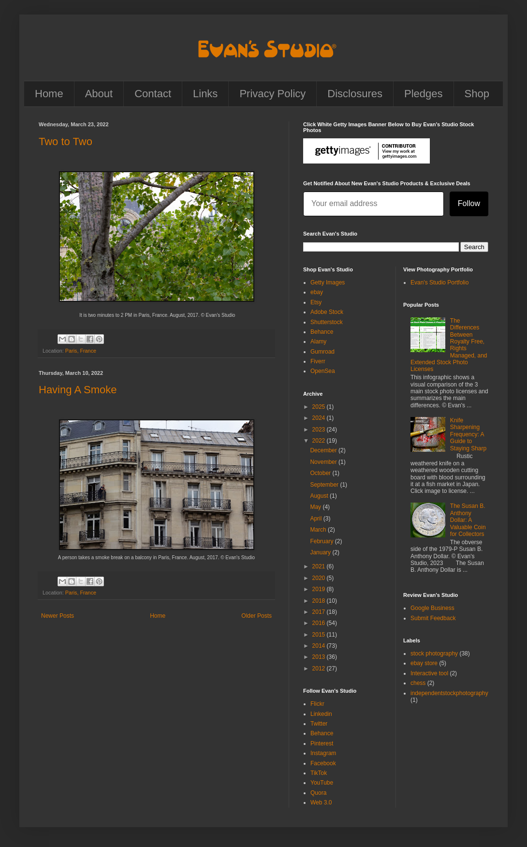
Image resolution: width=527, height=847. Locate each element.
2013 (319, 657)
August (320, 495)
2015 (319, 634)
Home (49, 94)
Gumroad (322, 351)
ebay (316, 292)
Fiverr (317, 361)
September (325, 484)
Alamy (318, 341)
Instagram (323, 753)
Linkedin (321, 714)
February (322, 541)
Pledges (423, 94)
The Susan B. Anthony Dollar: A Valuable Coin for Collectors (468, 520)
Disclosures (354, 94)
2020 (319, 578)
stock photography (434, 653)
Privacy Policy (272, 94)
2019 (319, 589)
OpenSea (322, 371)
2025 (319, 406)
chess (417, 683)
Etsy (316, 302)
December (324, 450)
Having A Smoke (78, 390)
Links (205, 94)
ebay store (424, 663)
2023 (319, 429)
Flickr (317, 703)
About (99, 94)
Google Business (432, 608)
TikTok (318, 773)
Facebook (323, 763)
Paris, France (80, 351)
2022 (319, 440)
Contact (152, 94)
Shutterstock (326, 322)
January (321, 552)
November (324, 462)
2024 (319, 418)
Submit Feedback (432, 618)
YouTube (321, 782)
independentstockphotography (449, 693)
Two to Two (65, 141)
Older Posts (256, 615)
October (321, 473)
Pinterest (321, 743)
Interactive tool (429, 673)
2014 (319, 645)
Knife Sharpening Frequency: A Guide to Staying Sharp (468, 434)
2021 (319, 566)
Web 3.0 (321, 802)
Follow (469, 203)
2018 (319, 600)
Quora (318, 792)
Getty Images (327, 282)
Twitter (318, 723)
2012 (319, 668)
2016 (319, 623)
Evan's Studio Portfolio (439, 282)
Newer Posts (57, 615)
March (319, 529)
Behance (321, 331)
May (316, 507)
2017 (319, 612)
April (316, 518)
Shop (477, 94)
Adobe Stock (326, 312)
